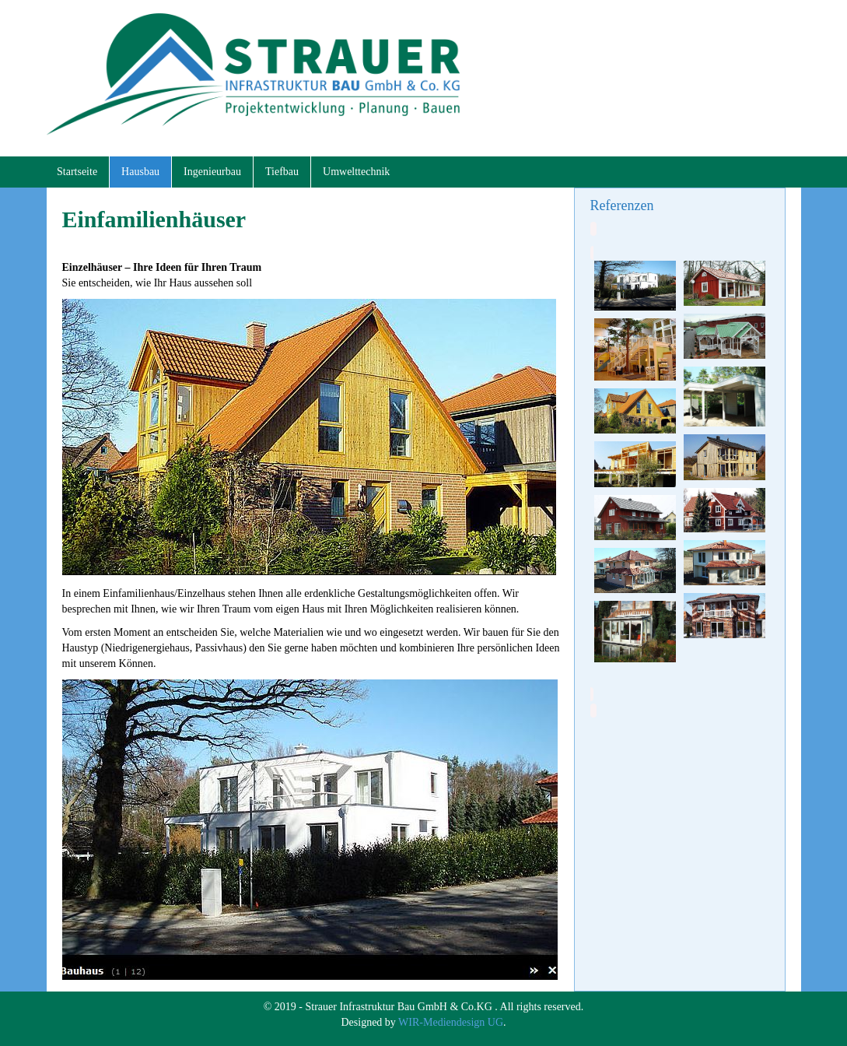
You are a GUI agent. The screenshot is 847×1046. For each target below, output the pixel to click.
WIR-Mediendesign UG (450, 1022)
